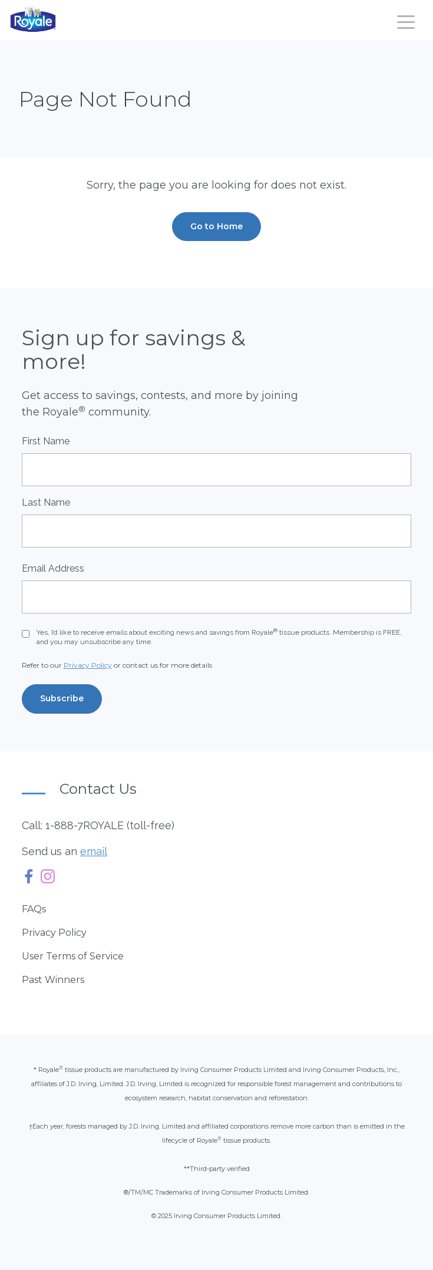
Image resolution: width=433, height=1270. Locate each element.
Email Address (53, 568)
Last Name (46, 502)
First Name (46, 441)
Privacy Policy (88, 665)
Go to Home (216, 226)
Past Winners (53, 979)
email (93, 851)
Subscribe (62, 698)
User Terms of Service (73, 956)
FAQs (34, 909)
